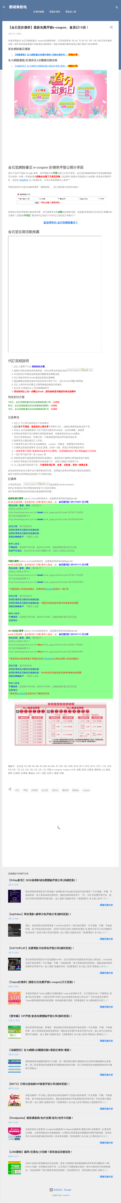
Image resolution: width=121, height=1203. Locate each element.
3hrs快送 (49, 589)
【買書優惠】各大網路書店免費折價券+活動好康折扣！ (40, 54)
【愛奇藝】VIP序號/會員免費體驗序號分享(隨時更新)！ (40, 1016)
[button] (111, 27)
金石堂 (45, 790)
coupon (86, 790)
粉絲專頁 (24, 180)
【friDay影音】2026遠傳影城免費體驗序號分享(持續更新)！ (43, 880)
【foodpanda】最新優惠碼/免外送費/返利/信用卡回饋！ (41, 1117)
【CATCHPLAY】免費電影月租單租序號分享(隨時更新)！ (41, 948)
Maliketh (66, 1195)
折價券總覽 (38, 11)
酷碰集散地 (18, 7)
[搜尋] (117, 7)
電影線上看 (70, 11)
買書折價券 (54, 11)
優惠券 (65, 790)
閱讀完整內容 (106, 905)
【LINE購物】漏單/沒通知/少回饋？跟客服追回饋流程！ (40, 1151)
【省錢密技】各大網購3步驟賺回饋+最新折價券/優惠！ (40, 66)
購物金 (75, 790)
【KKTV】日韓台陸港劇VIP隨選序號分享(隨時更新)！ (39, 1083)
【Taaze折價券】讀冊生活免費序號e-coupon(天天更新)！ (42, 982)
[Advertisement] (60, 139)
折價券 (34, 790)
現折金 (55, 790)
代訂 (17, 790)
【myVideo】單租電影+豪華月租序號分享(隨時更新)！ (40, 914)
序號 (25, 790)
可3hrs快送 (48, 658)
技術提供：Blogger (60, 1189)
